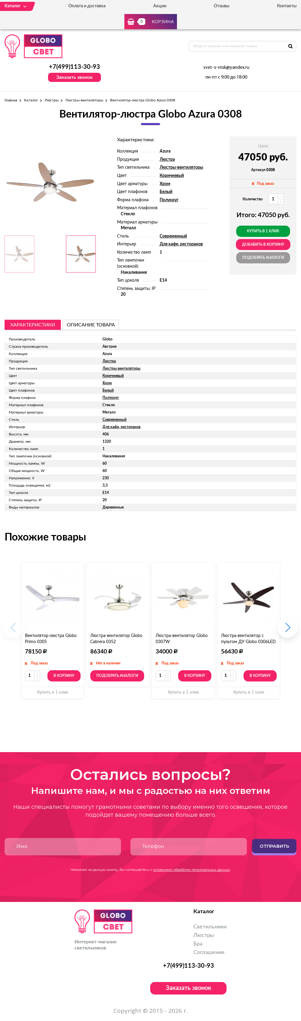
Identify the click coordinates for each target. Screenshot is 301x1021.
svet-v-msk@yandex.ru (226, 67)
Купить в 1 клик (263, 231)
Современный (173, 236)
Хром (165, 184)
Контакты (286, 6)
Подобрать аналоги (263, 257)
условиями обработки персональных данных (191, 870)
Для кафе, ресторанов (181, 244)
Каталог (31, 100)
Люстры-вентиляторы (84, 100)
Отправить (274, 846)
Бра (197, 944)
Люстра (167, 159)
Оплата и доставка (87, 6)
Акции (159, 6)
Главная (11, 100)
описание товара (91, 324)
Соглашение (209, 952)
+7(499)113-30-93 (74, 67)
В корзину (64, 676)
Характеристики (32, 324)
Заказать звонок (74, 77)
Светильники (210, 927)
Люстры (52, 100)
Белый (166, 192)
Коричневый (172, 176)
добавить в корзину (263, 244)
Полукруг (169, 200)
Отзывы (221, 6)
